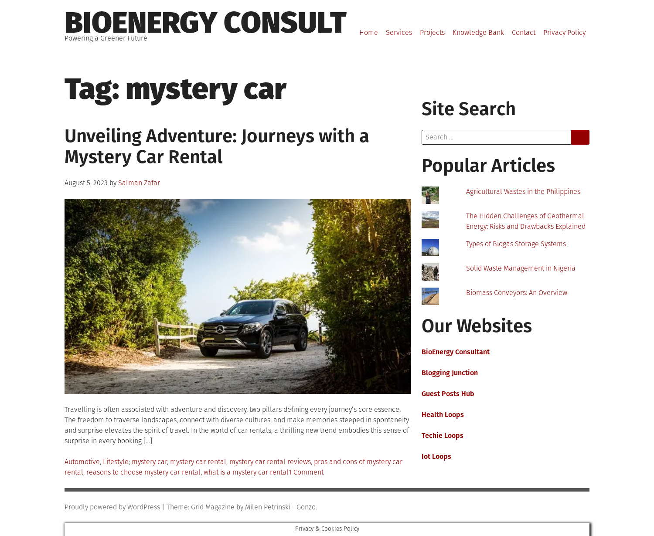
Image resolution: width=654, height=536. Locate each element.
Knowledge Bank (478, 32)
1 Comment (306, 472)
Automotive (82, 462)
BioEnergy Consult (206, 23)
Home (368, 32)
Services (399, 32)
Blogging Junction (450, 373)
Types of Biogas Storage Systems (516, 244)
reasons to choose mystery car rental (143, 472)
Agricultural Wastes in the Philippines (523, 191)
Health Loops (443, 414)
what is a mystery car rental (246, 472)
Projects (432, 32)
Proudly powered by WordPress (112, 507)
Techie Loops (442, 435)
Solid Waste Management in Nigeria (521, 268)
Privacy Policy (564, 32)
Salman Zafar (139, 183)
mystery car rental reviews (270, 462)
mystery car (149, 462)
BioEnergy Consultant (456, 352)
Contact (523, 32)
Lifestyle (116, 462)
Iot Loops (436, 456)
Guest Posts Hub (448, 394)
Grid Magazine (213, 507)
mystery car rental (198, 462)
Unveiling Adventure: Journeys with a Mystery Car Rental (217, 146)
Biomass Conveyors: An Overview (516, 292)
